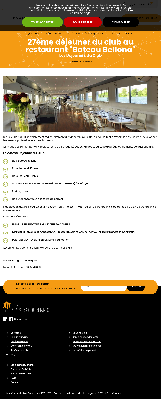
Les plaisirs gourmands (22, 365)
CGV (100, 393)
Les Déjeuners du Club (121, 33)
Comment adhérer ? (21, 346)
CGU (107, 393)
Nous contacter (22, 319)
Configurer (121, 22)
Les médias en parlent (84, 350)
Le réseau (16, 333)
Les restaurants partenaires (87, 346)
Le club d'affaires (19, 337)
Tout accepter (42, 22)
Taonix (57, 393)
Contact (15, 382)
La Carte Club (80, 333)
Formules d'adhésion (21, 369)
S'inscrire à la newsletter (32, 284)
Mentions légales (87, 393)
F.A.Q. (13, 378)
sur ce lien (63, 240)
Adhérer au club (19, 350)
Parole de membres (21, 374)
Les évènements (52, 33)
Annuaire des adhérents (85, 337)
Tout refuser (83, 22)
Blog (13, 355)
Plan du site (69, 393)
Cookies (128, 10)
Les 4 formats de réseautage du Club (85, 33)
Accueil (35, 33)
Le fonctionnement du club (87, 342)
